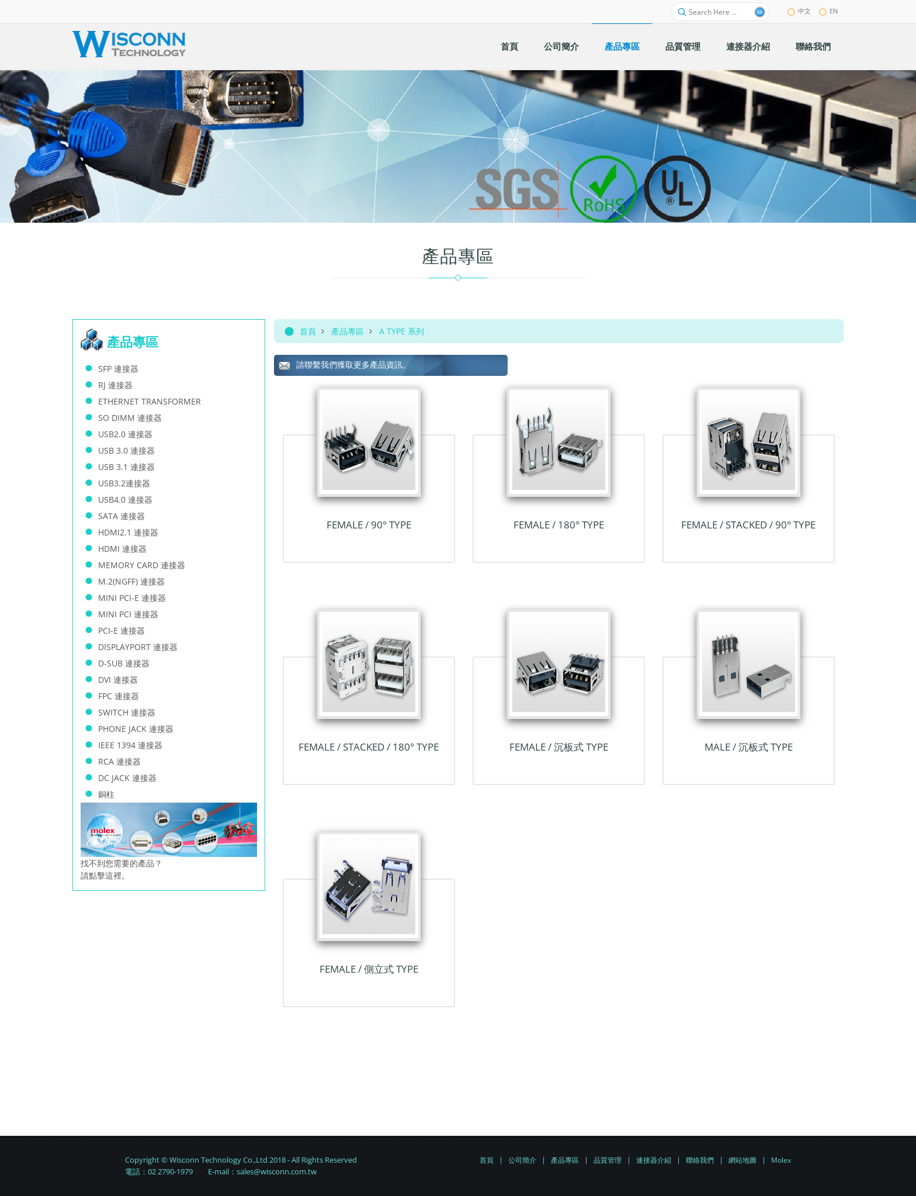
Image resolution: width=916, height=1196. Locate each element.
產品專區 (347, 331)
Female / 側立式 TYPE (369, 969)
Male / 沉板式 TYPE (749, 746)
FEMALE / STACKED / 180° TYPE (369, 746)
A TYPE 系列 (401, 331)
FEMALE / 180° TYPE (558, 524)
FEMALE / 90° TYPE (369, 524)
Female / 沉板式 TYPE (558, 746)
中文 (799, 10)
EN (828, 10)
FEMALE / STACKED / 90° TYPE (748, 524)
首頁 (308, 331)
